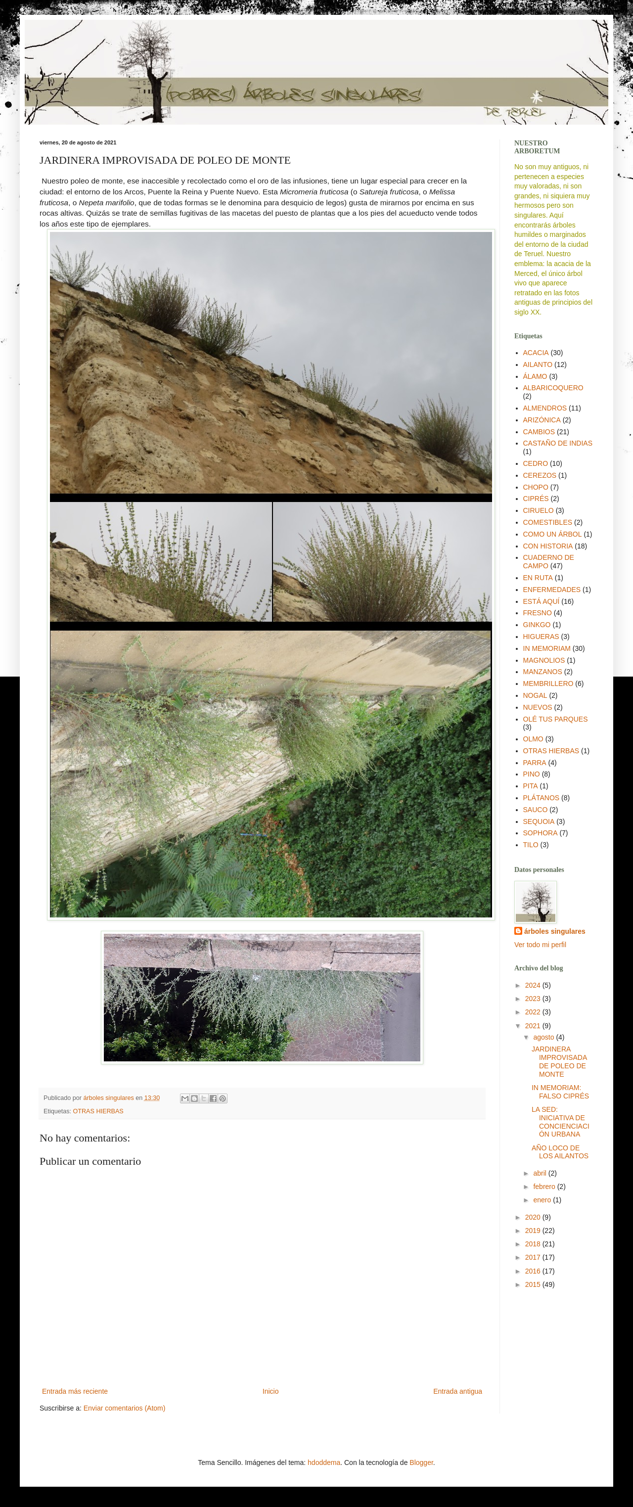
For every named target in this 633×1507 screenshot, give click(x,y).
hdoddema (324, 1462)
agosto (544, 1037)
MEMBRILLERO (548, 683)
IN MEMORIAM (547, 648)
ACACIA (536, 353)
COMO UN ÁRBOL (552, 534)
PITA (530, 786)
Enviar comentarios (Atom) (125, 1408)
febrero (545, 1186)
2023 (534, 999)
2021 (534, 1026)
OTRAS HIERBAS (98, 1111)
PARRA (534, 763)
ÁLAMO (535, 376)
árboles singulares (555, 931)
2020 (534, 1217)
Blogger (421, 1462)
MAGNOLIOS (544, 660)
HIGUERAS (541, 636)
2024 (534, 985)
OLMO (533, 739)
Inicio (271, 1391)
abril (540, 1173)
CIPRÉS (536, 498)
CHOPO (535, 487)
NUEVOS (537, 707)
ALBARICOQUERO (553, 388)
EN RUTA (538, 578)
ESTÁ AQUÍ (541, 601)
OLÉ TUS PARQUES (555, 719)
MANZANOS (542, 672)
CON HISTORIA (548, 546)
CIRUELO (538, 510)
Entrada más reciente (75, 1391)
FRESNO (537, 613)
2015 (534, 1284)
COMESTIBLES (548, 522)
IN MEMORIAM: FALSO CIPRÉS (560, 1092)
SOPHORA (540, 833)
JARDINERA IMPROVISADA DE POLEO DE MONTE (559, 1061)
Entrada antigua (457, 1391)
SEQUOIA (539, 821)
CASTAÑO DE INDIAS (558, 443)
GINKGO (537, 625)
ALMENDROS (545, 408)
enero (543, 1200)
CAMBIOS (539, 432)
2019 (534, 1230)
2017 (534, 1257)
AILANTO (538, 364)
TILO (531, 845)
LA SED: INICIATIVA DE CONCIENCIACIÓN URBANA (560, 1121)
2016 (534, 1271)
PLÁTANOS (541, 798)
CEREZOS (540, 475)
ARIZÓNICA (542, 420)
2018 (534, 1244)
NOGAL (535, 695)
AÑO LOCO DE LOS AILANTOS (560, 1152)
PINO (531, 774)
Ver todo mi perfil (540, 945)
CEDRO (535, 463)
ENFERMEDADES (552, 590)
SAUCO (535, 810)
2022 (534, 1012)
